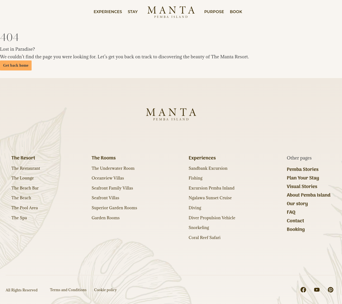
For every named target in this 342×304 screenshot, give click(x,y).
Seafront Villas (105, 197)
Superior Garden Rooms (114, 207)
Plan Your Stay (303, 178)
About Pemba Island (309, 195)
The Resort (23, 158)
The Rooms (104, 158)
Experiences (108, 12)
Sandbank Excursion (208, 168)
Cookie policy (105, 290)
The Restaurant (25, 168)
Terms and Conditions (68, 290)
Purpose (214, 12)
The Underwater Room (113, 168)
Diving (195, 207)
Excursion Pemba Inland (211, 188)
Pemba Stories (303, 170)
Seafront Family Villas (112, 188)
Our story (297, 204)
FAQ (291, 212)
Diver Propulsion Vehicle (212, 217)
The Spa (19, 217)
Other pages (299, 158)
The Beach (21, 197)
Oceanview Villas (108, 178)
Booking (296, 230)
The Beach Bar (25, 188)
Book (236, 12)
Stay (133, 12)
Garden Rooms (106, 217)
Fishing (195, 178)
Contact (295, 221)
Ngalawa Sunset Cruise (210, 197)
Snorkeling (199, 227)
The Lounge (22, 178)
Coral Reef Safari (205, 237)
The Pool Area (24, 207)
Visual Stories (302, 187)
